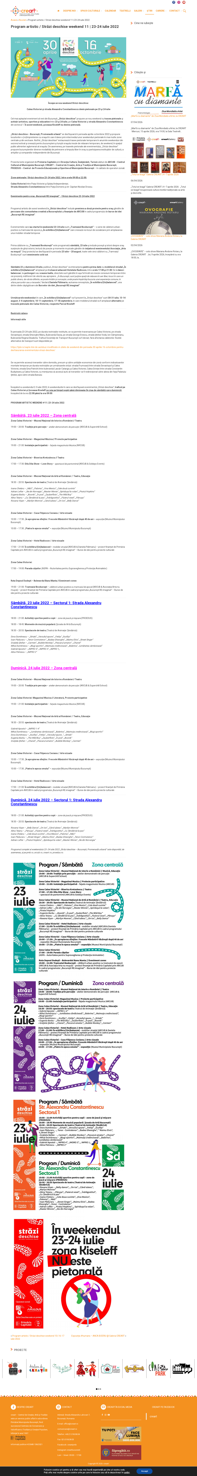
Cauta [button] (184, 11)
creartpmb (72, 1445)
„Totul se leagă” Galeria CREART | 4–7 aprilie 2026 (155, 174)
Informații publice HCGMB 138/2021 (26, 1444)
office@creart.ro (71, 1424)
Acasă (14, 20)
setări (127, 1472)
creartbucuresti (73, 1450)
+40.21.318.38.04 (72, 1434)
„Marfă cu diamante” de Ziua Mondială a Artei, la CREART (158, 116)
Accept (144, 1471)
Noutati (22, 20)
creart (153, 1416)
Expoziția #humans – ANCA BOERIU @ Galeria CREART (98, 1336)
